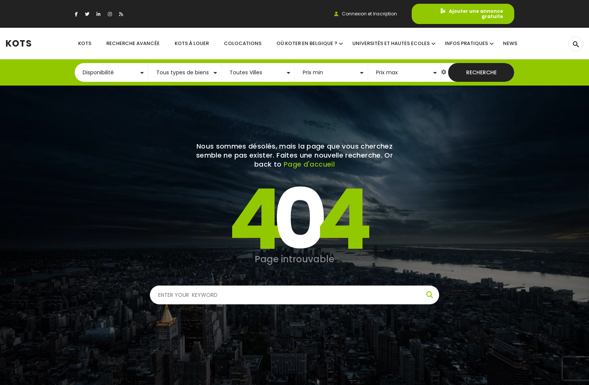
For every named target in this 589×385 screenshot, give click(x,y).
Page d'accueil (309, 164)
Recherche (481, 72)
